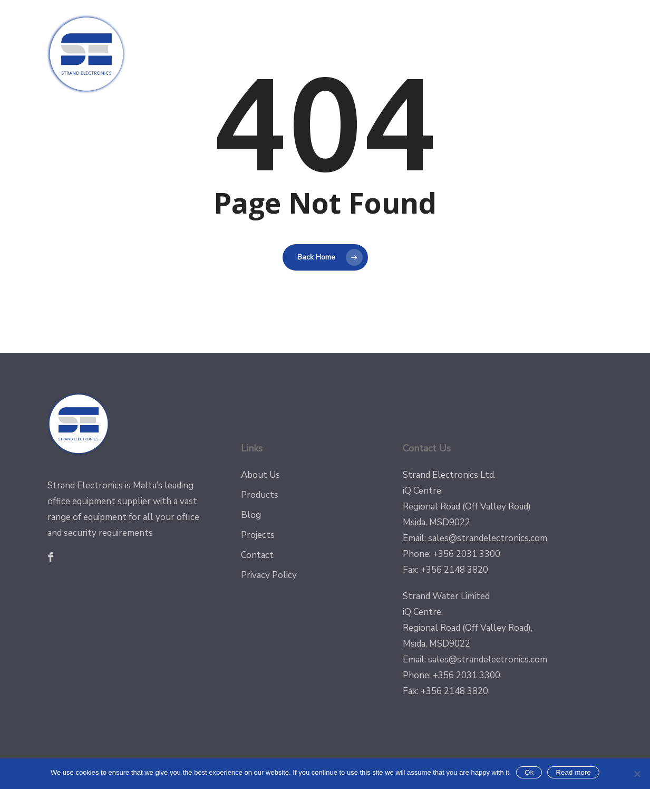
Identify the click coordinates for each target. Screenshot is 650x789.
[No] (637, 773)
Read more (573, 772)
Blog (251, 515)
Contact (257, 555)
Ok (529, 772)
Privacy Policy (269, 575)
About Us (260, 475)
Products (259, 495)
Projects (258, 535)
